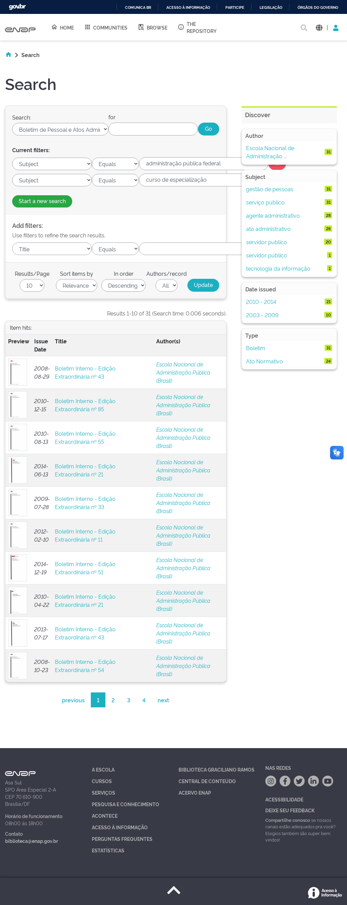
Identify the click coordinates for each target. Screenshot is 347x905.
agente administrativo (273, 215)
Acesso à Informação (120, 827)
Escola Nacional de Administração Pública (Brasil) (183, 372)
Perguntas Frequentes (122, 838)
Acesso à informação (188, 7)
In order (124, 273)
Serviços (103, 792)
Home (62, 27)
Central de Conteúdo (207, 781)
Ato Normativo (264, 361)
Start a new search (42, 200)
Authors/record (166, 273)
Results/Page (32, 273)
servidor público (266, 255)
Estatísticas (108, 850)
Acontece (105, 815)
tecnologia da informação (278, 268)
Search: (21, 117)
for (112, 117)
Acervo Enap (195, 792)
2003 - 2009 (262, 315)
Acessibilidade (284, 799)
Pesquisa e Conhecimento (125, 804)
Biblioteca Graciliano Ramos (216, 769)
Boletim (255, 347)
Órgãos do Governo (318, 7)
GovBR (17, 7)
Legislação (271, 7)
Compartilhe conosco (287, 820)
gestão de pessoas (269, 189)
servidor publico (266, 242)
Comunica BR (138, 7)
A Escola (103, 769)
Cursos (102, 781)
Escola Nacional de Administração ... (270, 152)
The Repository (197, 27)
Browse (152, 27)
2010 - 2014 (261, 301)
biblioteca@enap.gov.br (31, 840)
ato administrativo (268, 228)
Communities (105, 27)
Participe (234, 7)
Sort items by (76, 273)
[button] (319, 27)
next (163, 700)
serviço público (265, 202)
